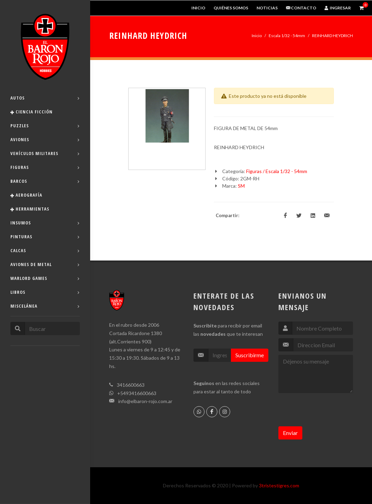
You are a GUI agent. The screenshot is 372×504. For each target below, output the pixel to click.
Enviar (290, 432)
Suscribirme (249, 355)
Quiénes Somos (231, 7)
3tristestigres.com (279, 485)
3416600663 (131, 385)
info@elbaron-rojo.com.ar (145, 401)
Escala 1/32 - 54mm (287, 35)
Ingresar (338, 8)
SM (241, 186)
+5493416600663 (136, 393)
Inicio (198, 7)
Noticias (267, 7)
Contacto (301, 8)
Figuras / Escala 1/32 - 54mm (276, 171)
